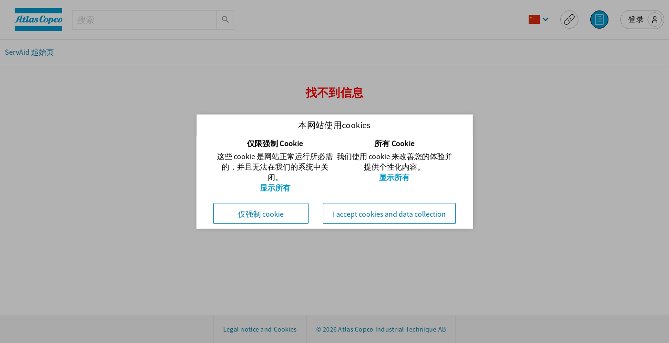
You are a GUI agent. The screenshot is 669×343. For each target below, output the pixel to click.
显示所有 (275, 187)
